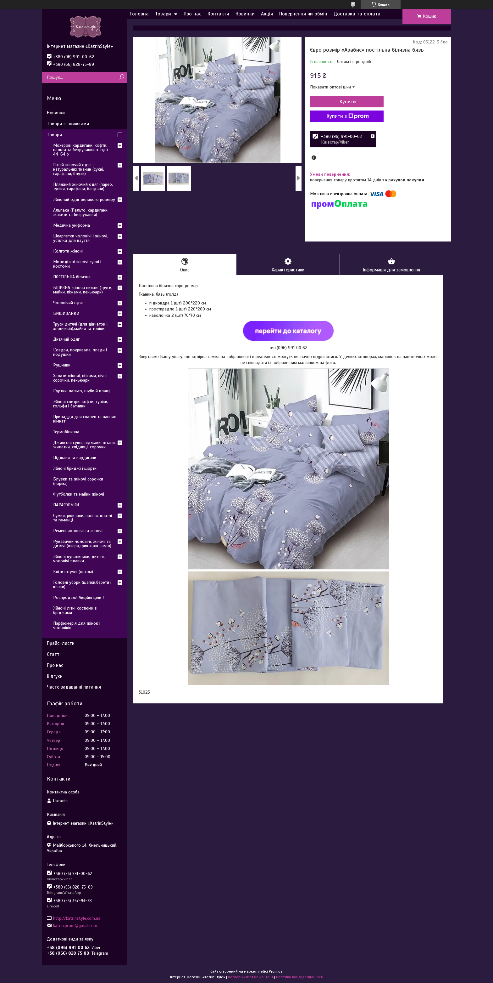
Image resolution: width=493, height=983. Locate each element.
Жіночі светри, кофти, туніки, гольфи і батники (80, 404)
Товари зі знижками (68, 124)
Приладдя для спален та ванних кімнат (84, 419)
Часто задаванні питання (74, 687)
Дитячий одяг (66, 339)
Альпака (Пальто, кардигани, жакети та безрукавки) (80, 212)
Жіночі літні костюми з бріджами (75, 610)
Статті (53, 654)
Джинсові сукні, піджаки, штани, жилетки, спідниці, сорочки (84, 445)
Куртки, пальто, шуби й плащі (81, 391)
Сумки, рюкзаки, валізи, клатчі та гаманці (82, 518)
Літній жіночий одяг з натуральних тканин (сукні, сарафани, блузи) (78, 169)
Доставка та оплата (357, 14)
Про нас (192, 14)
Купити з (344, 116)
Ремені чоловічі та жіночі (77, 530)
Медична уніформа (71, 225)
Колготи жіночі (68, 251)
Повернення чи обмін (303, 14)
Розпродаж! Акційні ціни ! (78, 597)
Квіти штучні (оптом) (73, 571)
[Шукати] (121, 77)
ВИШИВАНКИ (66, 313)
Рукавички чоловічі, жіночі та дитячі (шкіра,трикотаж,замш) (82, 543)
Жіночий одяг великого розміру (84, 199)
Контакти (218, 14)
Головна (139, 14)
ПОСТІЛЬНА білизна (72, 277)
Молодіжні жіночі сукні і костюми (77, 264)
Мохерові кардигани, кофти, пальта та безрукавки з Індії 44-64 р (80, 150)
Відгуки (55, 676)
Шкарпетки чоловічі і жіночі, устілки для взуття (80, 238)
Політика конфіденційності (299, 977)
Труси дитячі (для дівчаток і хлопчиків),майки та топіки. (80, 326)
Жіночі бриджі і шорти (75, 468)
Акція (267, 14)
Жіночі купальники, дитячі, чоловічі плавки (79, 559)
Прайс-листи (61, 643)
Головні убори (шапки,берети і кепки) (82, 584)
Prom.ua (276, 971)
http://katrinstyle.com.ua (76, 918)
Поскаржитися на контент (250, 977)
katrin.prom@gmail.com (75, 925)
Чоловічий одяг (68, 302)
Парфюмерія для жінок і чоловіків (76, 625)
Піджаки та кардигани (74, 457)
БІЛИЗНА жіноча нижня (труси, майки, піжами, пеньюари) (82, 290)
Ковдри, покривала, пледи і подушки (80, 352)
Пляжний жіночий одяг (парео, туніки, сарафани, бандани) (83, 186)
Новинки (245, 14)
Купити (344, 102)
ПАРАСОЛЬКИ (66, 505)
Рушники (61, 365)
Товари (163, 14)
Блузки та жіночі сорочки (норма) (78, 481)
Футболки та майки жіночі (78, 494)
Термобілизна (66, 432)
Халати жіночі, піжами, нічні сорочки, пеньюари (80, 378)
